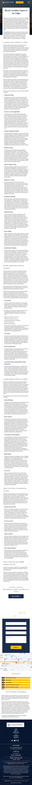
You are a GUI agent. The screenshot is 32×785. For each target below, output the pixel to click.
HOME (16, 729)
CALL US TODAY (16, 596)
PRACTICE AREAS (16, 732)
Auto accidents (8, 680)
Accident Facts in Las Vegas (11, 677)
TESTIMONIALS (16, 736)
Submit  (16, 647)
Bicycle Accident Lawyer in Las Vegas (12, 684)
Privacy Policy (18, 782)
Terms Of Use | (13, 782)
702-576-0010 (10, 580)
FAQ (16, 734)
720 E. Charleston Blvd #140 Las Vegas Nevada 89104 (16, 748)
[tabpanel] (16, 610)
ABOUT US (16, 731)
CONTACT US (16, 737)
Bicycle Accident (9, 682)
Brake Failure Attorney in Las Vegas (12, 687)
